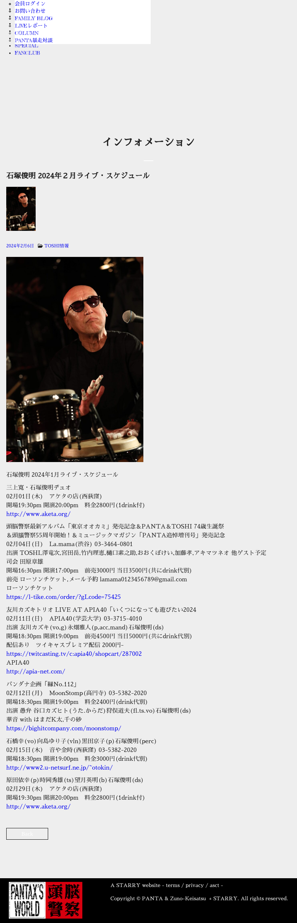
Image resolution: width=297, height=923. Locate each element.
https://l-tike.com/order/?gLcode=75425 (63, 597)
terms (173, 885)
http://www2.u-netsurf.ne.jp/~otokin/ (59, 768)
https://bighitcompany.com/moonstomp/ (63, 728)
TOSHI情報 (56, 246)
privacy (195, 885)
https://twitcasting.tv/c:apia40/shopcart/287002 (74, 654)
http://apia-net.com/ (35, 672)
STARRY (128, 885)
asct (214, 885)
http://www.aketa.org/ (38, 514)
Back (27, 833)
